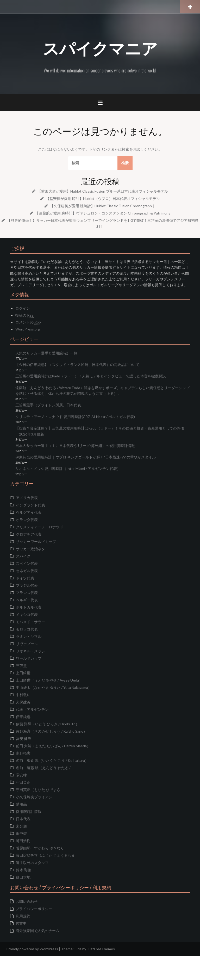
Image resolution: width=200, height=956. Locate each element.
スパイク (23, 556)
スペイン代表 (27, 563)
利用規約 (23, 916)
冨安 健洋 (23, 738)
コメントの (28, 322)
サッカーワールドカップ (36, 541)
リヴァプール (27, 643)
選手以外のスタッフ (32, 862)
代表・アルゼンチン (32, 709)
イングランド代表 (30, 505)
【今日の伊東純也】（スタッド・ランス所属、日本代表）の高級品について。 (79, 364)
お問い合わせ (27, 901)
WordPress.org (27, 329)
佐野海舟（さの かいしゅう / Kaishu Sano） (51, 731)
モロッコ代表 (27, 629)
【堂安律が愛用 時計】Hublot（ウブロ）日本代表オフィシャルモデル (103, 198)
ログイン (22, 308)
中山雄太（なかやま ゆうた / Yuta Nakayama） (54, 687)
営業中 (21, 923)
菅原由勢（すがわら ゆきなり (40, 848)
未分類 (21, 826)
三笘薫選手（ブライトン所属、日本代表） (50, 405)
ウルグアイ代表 (28, 512)
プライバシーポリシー (34, 908)
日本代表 (23, 819)
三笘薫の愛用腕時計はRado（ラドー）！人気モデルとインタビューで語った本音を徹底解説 (90, 376)
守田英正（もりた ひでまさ (38, 789)
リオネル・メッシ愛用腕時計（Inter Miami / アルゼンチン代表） (68, 468)
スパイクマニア (100, 47)
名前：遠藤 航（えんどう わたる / (43, 767)
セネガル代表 (27, 570)
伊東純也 (23, 716)
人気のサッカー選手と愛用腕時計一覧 (46, 353)
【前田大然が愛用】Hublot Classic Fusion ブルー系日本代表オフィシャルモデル (103, 191)
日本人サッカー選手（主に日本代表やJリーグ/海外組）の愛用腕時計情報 (75, 445)
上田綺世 (23, 673)
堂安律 (21, 775)
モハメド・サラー (30, 622)
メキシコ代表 (27, 614)
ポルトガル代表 (28, 607)
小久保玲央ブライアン (34, 797)
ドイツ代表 (25, 578)
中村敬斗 (23, 695)
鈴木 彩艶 (23, 870)
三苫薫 (21, 665)
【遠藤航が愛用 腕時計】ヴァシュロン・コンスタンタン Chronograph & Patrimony (102, 213)
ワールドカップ (28, 658)
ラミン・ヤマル (28, 636)
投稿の (24, 315)
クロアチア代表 (28, 534)
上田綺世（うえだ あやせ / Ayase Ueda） (49, 680)
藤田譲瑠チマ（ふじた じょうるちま (45, 855)
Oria (78, 949)
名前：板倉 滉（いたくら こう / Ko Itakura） (52, 760)
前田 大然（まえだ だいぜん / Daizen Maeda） (53, 746)
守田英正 (23, 782)
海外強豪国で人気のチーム (37, 930)
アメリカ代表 (27, 497)
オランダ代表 (27, 519)
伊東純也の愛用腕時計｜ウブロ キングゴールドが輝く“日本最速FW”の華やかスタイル (85, 457)
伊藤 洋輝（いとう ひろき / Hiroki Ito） (47, 724)
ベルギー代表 (27, 600)
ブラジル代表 (27, 585)
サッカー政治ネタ (30, 549)
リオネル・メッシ (30, 651)
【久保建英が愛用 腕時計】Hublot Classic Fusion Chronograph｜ (102, 206)
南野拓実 (23, 753)
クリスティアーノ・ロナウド (39, 527)
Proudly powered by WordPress (32, 949)
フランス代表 (27, 592)
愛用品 (21, 804)
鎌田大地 (23, 877)
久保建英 (23, 702)
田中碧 (21, 833)
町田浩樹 (23, 840)
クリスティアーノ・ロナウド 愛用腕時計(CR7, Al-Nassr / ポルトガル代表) (75, 416)
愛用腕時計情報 (28, 811)
